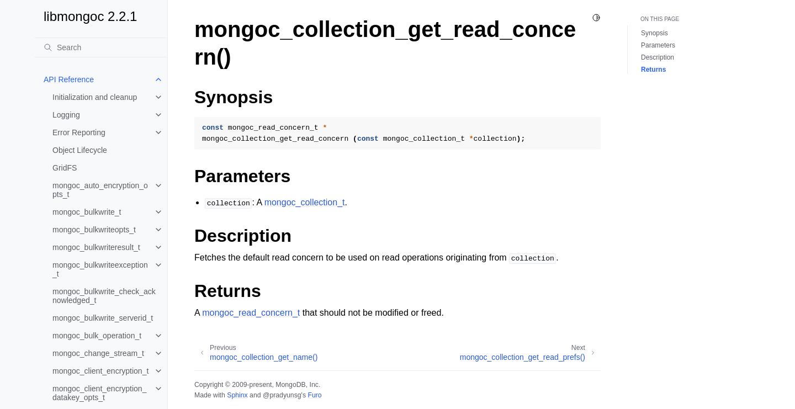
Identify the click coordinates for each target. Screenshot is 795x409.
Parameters (658, 45)
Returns (653, 69)
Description (657, 57)
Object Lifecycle (79, 150)
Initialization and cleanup (94, 97)
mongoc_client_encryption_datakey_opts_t (99, 393)
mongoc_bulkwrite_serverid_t (102, 318)
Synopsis (654, 33)
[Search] (101, 47)
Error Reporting (78, 132)
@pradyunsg (282, 395)
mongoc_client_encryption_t (100, 370)
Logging (66, 114)
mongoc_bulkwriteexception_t (100, 269)
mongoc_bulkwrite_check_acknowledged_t (104, 296)
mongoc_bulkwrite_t (86, 212)
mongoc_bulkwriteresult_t (96, 247)
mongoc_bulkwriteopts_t (94, 229)
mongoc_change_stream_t (98, 353)
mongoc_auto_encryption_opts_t (100, 190)
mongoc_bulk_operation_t (96, 335)
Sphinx (237, 395)
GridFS (64, 167)
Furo (314, 395)
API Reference (69, 79)
